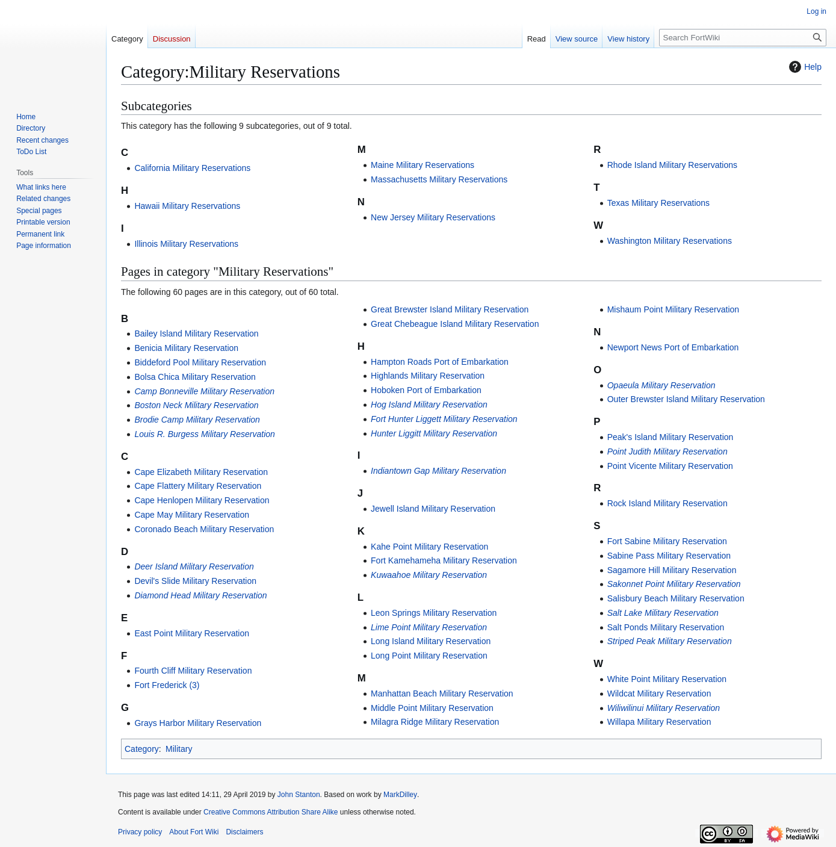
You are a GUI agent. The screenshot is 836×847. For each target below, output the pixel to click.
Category (142, 749)
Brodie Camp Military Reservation (197, 419)
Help (804, 67)
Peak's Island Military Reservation (670, 437)
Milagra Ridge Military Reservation (435, 722)
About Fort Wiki (193, 832)
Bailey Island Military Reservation (196, 333)
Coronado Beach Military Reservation (204, 529)
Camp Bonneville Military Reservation (204, 391)
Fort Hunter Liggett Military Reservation (444, 419)
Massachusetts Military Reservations (439, 179)
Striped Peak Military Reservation (669, 641)
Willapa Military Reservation (659, 722)
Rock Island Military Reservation (667, 503)
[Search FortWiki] (742, 37)
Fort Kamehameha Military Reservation (444, 560)
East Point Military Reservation (191, 633)
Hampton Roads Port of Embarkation (440, 362)
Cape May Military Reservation (191, 515)
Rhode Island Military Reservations (672, 165)
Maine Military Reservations (422, 165)
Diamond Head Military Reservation (200, 595)
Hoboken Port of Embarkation (426, 390)
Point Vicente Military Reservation (670, 466)
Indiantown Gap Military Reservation (438, 471)
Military (179, 749)
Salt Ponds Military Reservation (666, 627)
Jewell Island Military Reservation (433, 508)
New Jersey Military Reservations (433, 217)
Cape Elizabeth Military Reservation (201, 472)
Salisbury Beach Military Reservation (676, 598)
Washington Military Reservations (669, 241)
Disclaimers (244, 832)
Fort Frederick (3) (166, 685)
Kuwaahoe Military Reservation (429, 575)
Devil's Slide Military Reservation (195, 581)
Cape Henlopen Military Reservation (201, 500)
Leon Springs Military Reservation (434, 613)
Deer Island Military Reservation (193, 566)
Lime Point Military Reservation (429, 627)
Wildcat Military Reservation (659, 693)
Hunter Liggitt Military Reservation (434, 433)
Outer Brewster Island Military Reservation (686, 399)
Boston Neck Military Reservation (196, 405)
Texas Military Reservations (658, 203)
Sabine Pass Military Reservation (669, 555)
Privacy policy (140, 832)
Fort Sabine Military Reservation (667, 541)
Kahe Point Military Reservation (429, 546)
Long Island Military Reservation (431, 641)
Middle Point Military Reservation (432, 708)
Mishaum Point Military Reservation (673, 309)
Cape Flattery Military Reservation (197, 486)
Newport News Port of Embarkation (673, 347)
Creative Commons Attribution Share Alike (270, 812)
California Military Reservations (192, 168)
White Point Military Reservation (666, 679)
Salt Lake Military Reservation (663, 613)
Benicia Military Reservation (186, 348)
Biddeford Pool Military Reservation (200, 362)
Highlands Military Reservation (428, 375)
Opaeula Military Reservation (661, 385)
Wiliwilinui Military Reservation (663, 708)
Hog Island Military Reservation (429, 404)
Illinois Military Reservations (186, 244)
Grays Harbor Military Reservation (197, 723)
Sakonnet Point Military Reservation (674, 584)
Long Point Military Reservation (429, 655)
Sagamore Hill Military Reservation (672, 570)
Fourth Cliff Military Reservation (193, 670)
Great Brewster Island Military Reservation (449, 309)
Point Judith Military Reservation (667, 451)
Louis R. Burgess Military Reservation (204, 434)
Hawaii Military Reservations (187, 206)
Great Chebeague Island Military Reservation (455, 324)
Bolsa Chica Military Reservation (195, 377)
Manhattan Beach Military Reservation (442, 693)
